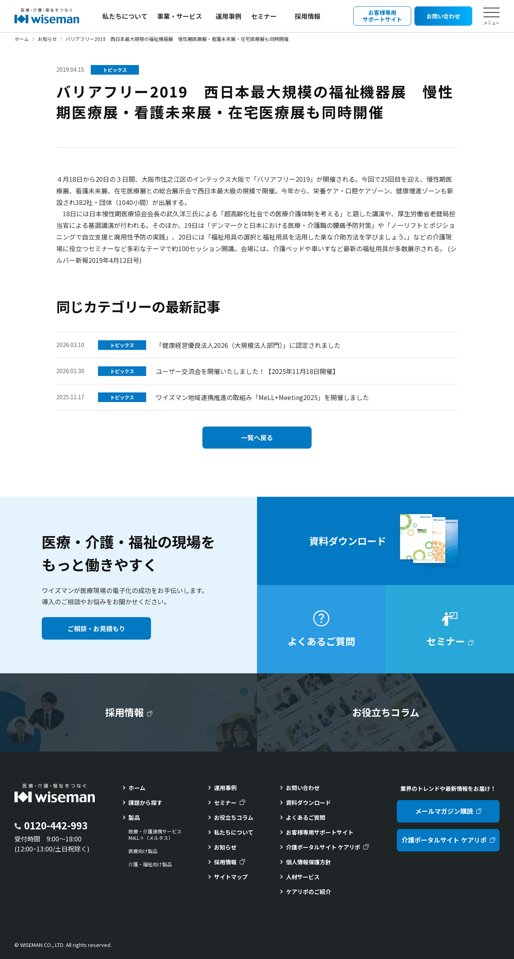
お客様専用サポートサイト (319, 832)
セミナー (264, 16)
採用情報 (307, 16)
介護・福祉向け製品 (150, 864)
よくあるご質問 (305, 817)
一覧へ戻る (257, 437)
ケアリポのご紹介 (308, 892)
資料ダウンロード (308, 802)
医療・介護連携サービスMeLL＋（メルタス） (155, 834)
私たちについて (124, 16)
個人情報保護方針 (308, 862)
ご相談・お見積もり (96, 628)
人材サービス (303, 877)
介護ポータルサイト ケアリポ (323, 847)
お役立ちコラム (233, 817)
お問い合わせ (303, 788)
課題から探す (145, 802)
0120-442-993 (56, 825)
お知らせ (47, 38)
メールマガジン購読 (444, 811)
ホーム (21, 38)
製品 (134, 817)
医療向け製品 (142, 851)
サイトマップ (231, 877)
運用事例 (228, 16)
